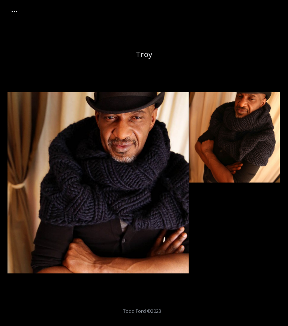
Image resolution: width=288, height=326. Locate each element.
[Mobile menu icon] (14, 11)
